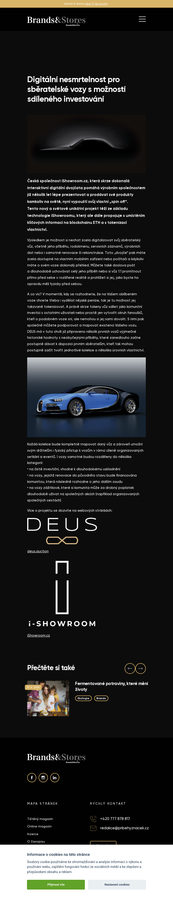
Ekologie (83, 698)
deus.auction (38, 551)
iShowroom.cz (38, 635)
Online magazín (39, 826)
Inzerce (32, 834)
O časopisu (36, 841)
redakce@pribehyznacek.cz (124, 828)
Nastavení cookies (117, 884)
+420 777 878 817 (115, 818)
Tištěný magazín (40, 819)
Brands (101, 698)
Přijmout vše (56, 884)
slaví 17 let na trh (95, 3)
